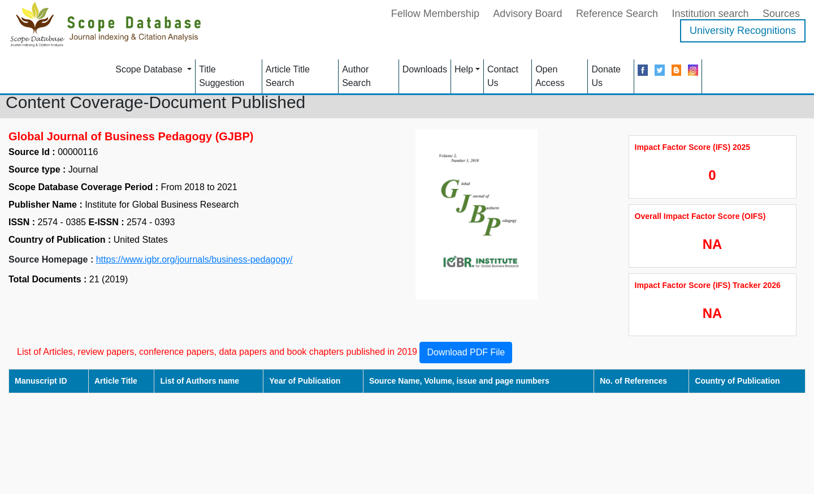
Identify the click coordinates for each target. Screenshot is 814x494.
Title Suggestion (221, 76)
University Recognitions (743, 30)
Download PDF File (466, 352)
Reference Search (617, 13)
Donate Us (606, 76)
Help (463, 69)
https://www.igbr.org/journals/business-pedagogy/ (194, 259)
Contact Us (502, 76)
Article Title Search (288, 76)
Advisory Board (527, 13)
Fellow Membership (435, 13)
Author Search (356, 76)
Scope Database (150, 69)
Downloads (424, 69)
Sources (781, 13)
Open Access (550, 76)
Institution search (710, 13)
